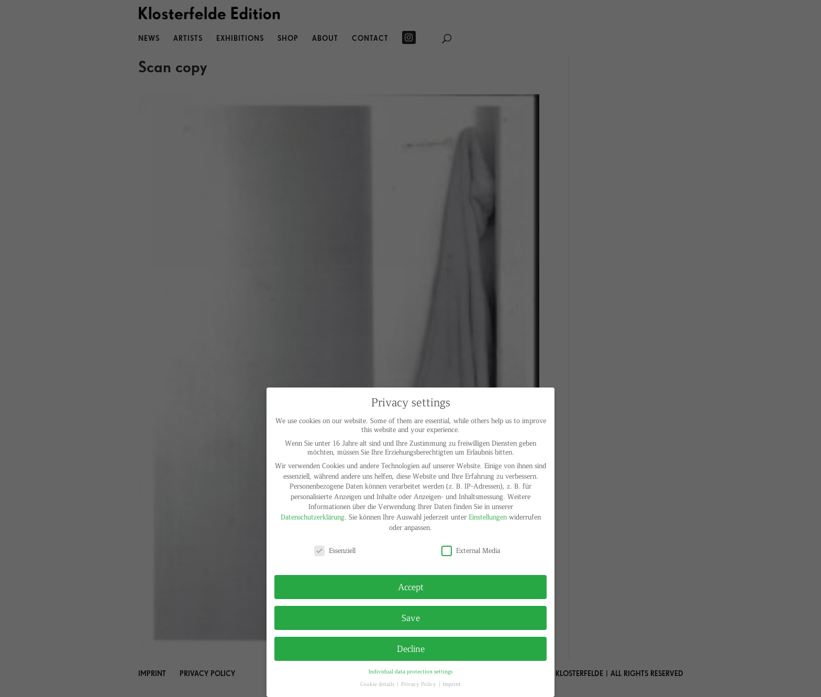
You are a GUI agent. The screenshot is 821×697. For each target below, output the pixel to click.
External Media (470, 550)
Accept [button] (411, 586)
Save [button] (411, 617)
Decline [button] (411, 648)
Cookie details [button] (378, 683)
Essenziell (335, 550)
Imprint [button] (452, 683)
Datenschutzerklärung (313, 516)
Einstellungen (488, 516)
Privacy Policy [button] (419, 683)
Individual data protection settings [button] (410, 671)
